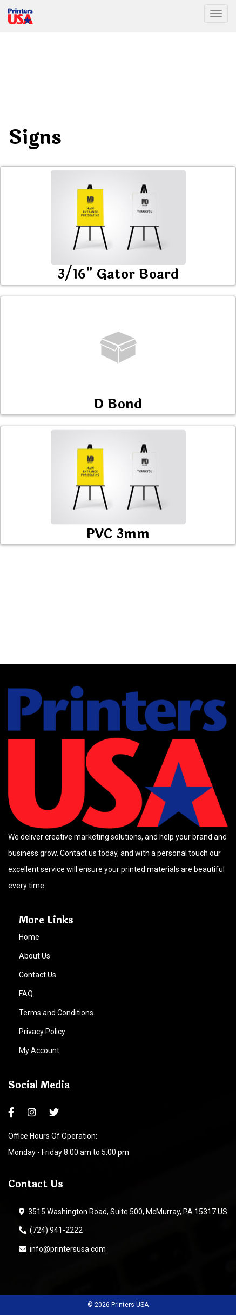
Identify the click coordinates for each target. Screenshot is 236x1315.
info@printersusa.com (62, 1249)
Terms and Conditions (56, 1012)
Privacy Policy (42, 1031)
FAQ (26, 993)
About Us (34, 955)
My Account (39, 1050)
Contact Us (37, 974)
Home (29, 937)
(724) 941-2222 (51, 1230)
